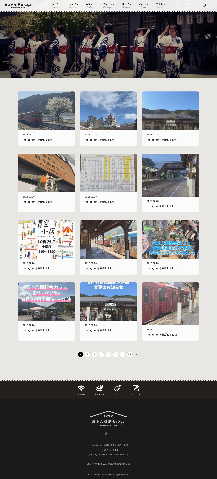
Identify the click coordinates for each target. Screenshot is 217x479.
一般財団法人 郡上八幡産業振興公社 (112, 463)
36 (129, 354)
